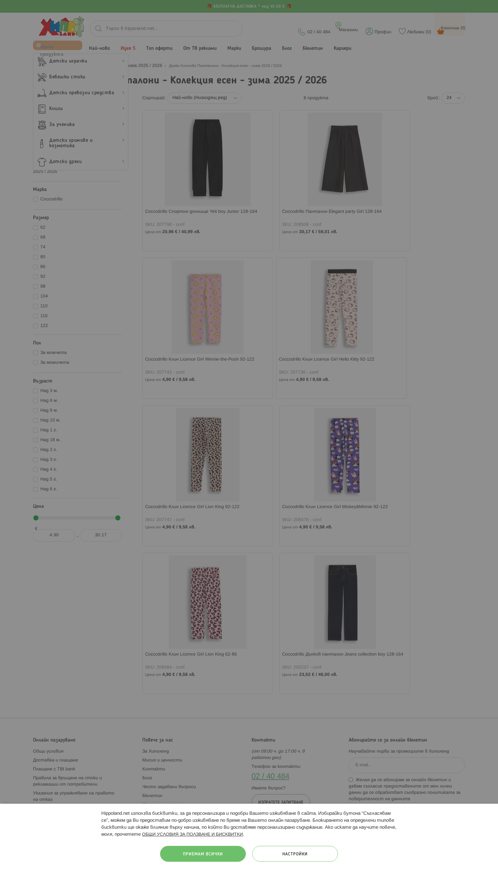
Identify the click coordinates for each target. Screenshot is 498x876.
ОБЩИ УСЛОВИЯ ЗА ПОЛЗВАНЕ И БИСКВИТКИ (192, 835)
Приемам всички (203, 854)
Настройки (295, 854)
